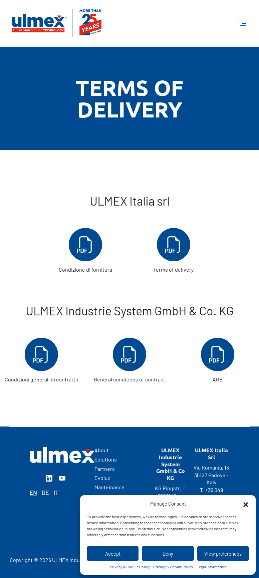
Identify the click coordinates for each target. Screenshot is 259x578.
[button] (245, 503)
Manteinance (109, 487)
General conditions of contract (129, 360)
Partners (104, 469)
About (101, 450)
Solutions (105, 459)
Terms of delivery (173, 250)
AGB (217, 360)
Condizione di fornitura (85, 250)
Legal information (211, 566)
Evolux (102, 478)
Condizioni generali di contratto (41, 360)
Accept (112, 554)
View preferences (223, 554)
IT (56, 492)
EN (33, 492)
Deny (168, 554)
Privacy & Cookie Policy (130, 566)
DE (45, 492)
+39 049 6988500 (212, 493)
